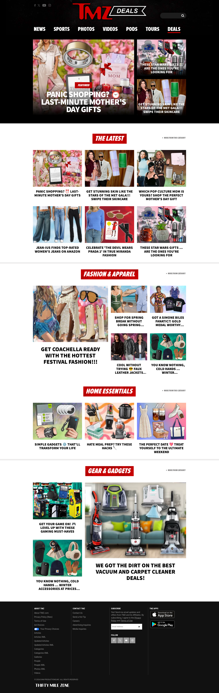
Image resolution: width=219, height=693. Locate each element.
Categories (39, 649)
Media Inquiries (79, 629)
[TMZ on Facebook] (35, 5)
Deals (174, 29)
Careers (76, 621)
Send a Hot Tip (79, 617)
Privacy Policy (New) (43, 617)
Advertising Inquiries (82, 625)
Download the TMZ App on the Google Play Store (162, 624)
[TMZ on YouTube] (126, 640)
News (39, 29)
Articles (37, 633)
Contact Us (78, 613)
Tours (152, 29)
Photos (86, 29)
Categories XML (41, 653)
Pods (131, 29)
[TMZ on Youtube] (44, 5)
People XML (39, 665)
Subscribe (139, 627)
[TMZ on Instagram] (49, 5)
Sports (62, 29)
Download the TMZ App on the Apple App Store (162, 614)
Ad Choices (39, 625)
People (37, 661)
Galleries (38, 657)
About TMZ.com (41, 613)
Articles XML (40, 637)
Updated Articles (41, 641)
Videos (110, 29)
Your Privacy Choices (46, 629)
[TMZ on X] (39, 5)
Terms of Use (40, 621)
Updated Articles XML (44, 645)
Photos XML (39, 669)
